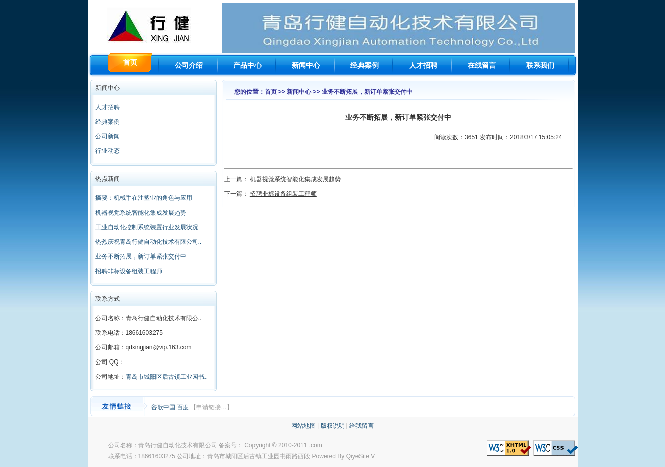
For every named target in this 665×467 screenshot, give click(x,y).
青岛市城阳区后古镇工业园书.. (167, 376)
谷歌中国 (164, 407)
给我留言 (361, 425)
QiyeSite (357, 456)
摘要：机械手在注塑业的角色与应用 (143, 197)
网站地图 (303, 425)
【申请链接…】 (211, 407)
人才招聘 (423, 65)
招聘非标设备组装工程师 (128, 271)
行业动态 (107, 150)
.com (315, 445)
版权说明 (333, 425)
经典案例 (364, 65)
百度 (183, 407)
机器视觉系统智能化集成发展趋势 (140, 212)
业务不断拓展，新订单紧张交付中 (140, 256)
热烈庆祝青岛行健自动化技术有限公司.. (148, 241)
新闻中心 (306, 65)
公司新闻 (107, 136)
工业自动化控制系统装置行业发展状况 (146, 227)
